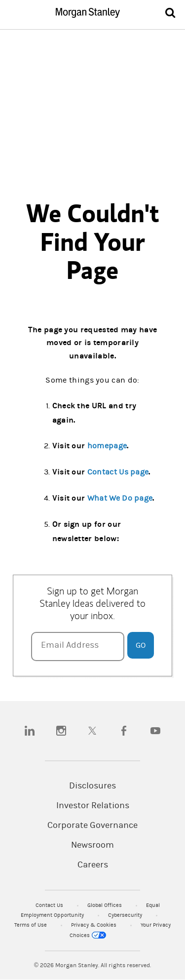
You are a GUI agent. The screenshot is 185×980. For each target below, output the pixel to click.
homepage (107, 445)
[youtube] (155, 731)
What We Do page (120, 498)
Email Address (70, 645)
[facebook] (124, 731)
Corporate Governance (92, 825)
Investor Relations (92, 806)
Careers (92, 865)
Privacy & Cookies (94, 925)
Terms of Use (31, 925)
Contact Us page (118, 472)
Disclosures (92, 786)
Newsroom (92, 845)
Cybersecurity (126, 915)
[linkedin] (29, 731)
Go (141, 645)
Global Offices (105, 905)
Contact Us (50, 905)
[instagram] (61, 731)
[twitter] (92, 731)
